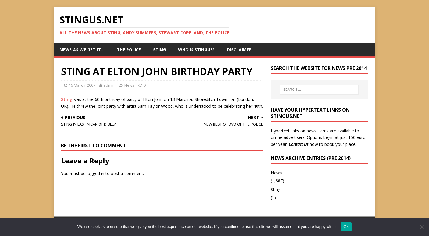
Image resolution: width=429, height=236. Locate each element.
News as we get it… (82, 49)
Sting (159, 49)
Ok (346, 226)
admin (109, 85)
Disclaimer (239, 49)
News (129, 85)
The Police (129, 49)
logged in (95, 173)
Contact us (298, 144)
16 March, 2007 (82, 85)
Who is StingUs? (196, 49)
